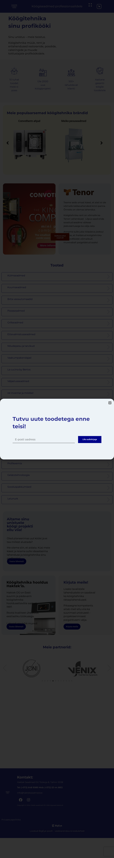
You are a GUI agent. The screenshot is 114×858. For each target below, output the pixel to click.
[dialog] (57, 429)
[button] (110, 401)
